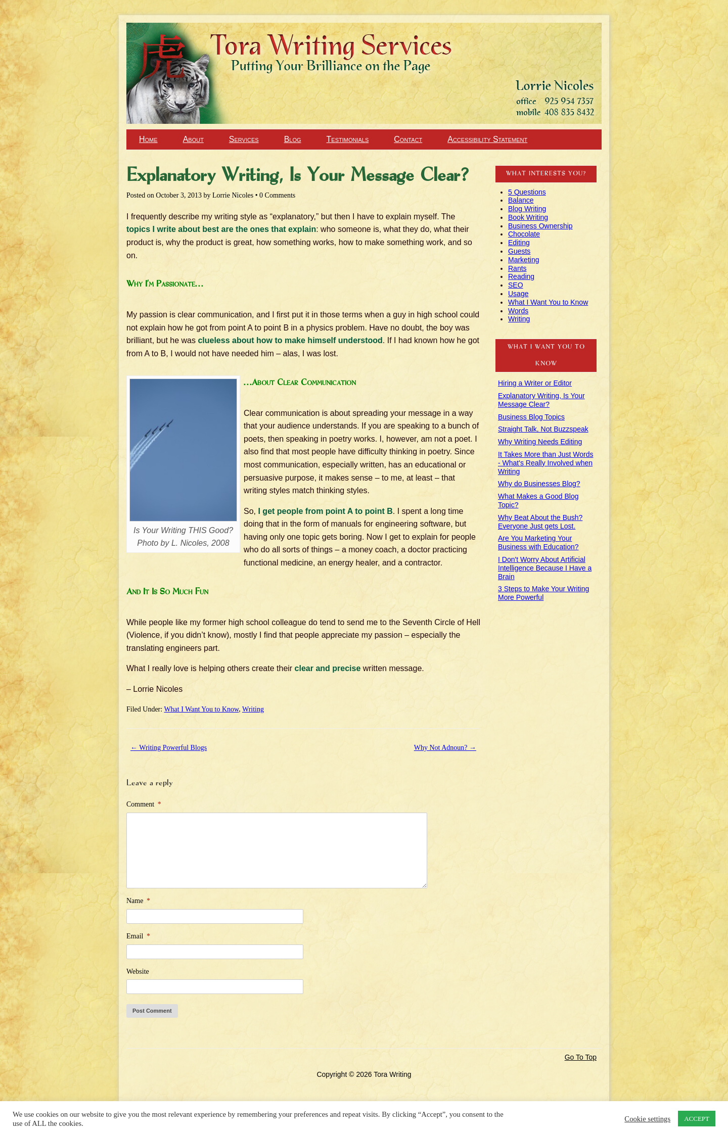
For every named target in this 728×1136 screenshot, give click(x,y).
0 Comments (277, 195)
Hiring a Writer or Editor (535, 383)
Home (148, 139)
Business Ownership (540, 226)
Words (518, 311)
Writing (253, 709)
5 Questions (527, 192)
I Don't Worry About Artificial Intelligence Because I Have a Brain (545, 568)
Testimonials (348, 139)
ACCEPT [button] (696, 1118)
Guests (519, 251)
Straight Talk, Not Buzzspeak (543, 429)
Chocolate (524, 234)
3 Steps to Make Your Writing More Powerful (543, 593)
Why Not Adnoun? (445, 747)
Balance (521, 200)
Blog (292, 139)
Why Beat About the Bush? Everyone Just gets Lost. (540, 521)
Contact (408, 139)
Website (137, 971)
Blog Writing (527, 209)
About (193, 139)
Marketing (523, 260)
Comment (143, 804)
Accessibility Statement (487, 139)
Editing (519, 243)
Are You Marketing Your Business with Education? (538, 542)
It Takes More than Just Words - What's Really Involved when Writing (546, 463)
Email (138, 936)
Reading (521, 276)
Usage (518, 294)
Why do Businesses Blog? (539, 484)
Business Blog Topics (531, 417)
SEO (515, 285)
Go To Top (581, 1057)
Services (244, 139)
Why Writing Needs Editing (540, 442)
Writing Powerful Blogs (168, 747)
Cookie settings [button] (647, 1119)
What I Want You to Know (201, 709)
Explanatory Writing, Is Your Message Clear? (541, 400)
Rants (517, 268)
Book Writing (528, 217)
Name (138, 901)
